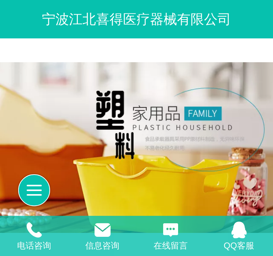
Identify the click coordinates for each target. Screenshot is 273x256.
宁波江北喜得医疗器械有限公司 (136, 19)
